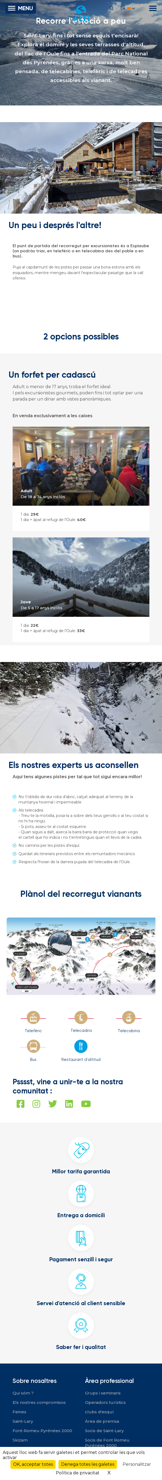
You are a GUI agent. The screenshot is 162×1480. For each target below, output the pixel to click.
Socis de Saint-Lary (104, 1430)
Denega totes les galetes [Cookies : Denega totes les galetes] (87, 1464)
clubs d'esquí (99, 1411)
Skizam (20, 1440)
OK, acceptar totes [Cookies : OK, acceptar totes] (33, 1464)
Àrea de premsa (102, 1421)
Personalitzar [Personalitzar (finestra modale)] (137, 1464)
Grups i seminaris (103, 1393)
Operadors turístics (105, 1402)
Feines (19, 1411)
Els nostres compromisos (39, 1402)
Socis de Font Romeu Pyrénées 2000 (107, 1442)
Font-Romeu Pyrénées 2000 (42, 1430)
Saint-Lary (23, 1421)
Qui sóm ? (23, 1393)
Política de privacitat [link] (78, 1472)
